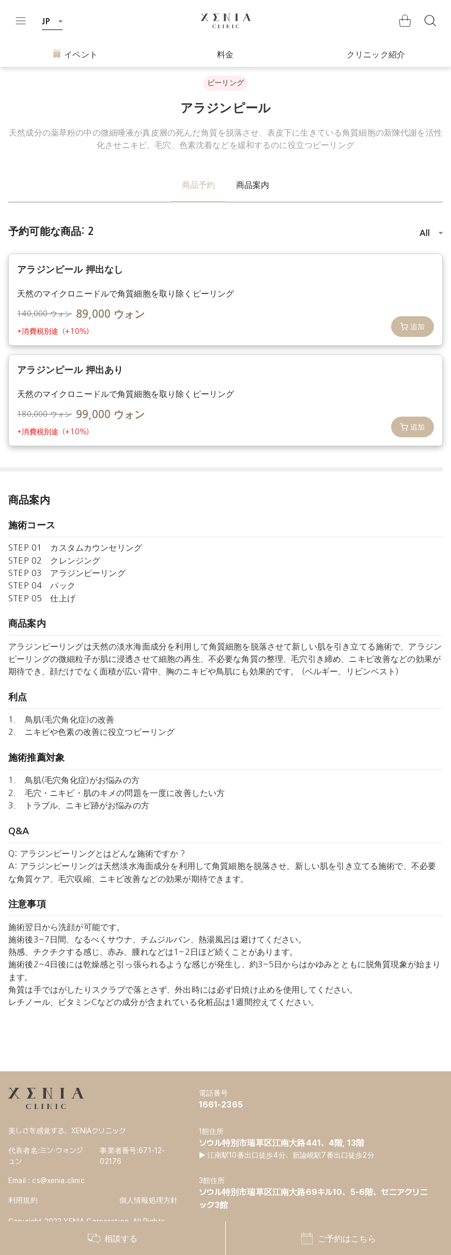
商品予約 (198, 185)
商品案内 (253, 185)
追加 (412, 326)
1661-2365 (221, 1105)
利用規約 (23, 1200)
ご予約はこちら (338, 1238)
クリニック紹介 (376, 54)
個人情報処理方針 (148, 1200)
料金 (225, 54)
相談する (113, 1238)
